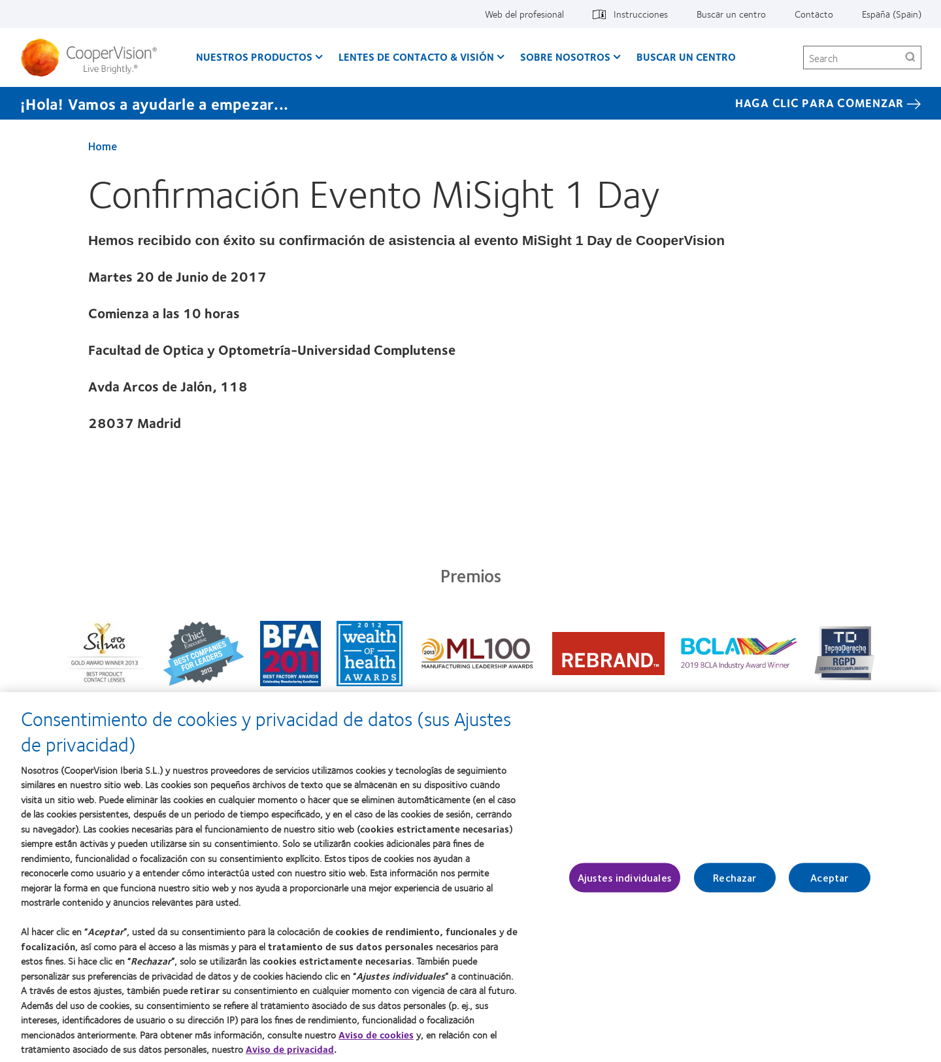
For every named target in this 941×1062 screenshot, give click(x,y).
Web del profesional (524, 14)
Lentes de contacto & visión (416, 56)
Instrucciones (641, 14)
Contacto (814, 14)
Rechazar (734, 883)
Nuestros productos (254, 56)
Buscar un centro (731, 14)
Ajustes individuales (625, 883)
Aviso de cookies (376, 1040)
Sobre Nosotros (565, 56)
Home (102, 145)
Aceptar (829, 883)
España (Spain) (891, 14)
